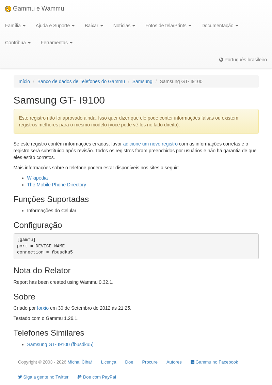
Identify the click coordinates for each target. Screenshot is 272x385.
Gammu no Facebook (214, 362)
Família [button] (15, 25)
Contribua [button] (18, 42)
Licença (108, 362)
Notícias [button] (124, 25)
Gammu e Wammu (34, 8)
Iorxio (43, 308)
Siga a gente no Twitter (43, 377)
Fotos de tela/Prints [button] (168, 25)
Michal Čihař (79, 362)
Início (24, 81)
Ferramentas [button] (57, 42)
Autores (174, 362)
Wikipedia (37, 178)
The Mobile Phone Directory (56, 184)
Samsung (142, 81)
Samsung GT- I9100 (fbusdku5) (60, 344)
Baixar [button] (94, 25)
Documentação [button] (220, 25)
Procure (150, 362)
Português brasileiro (243, 59)
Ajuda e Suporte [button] (55, 25)
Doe (129, 362)
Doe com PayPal (96, 377)
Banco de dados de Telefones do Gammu (81, 81)
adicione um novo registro (150, 144)
